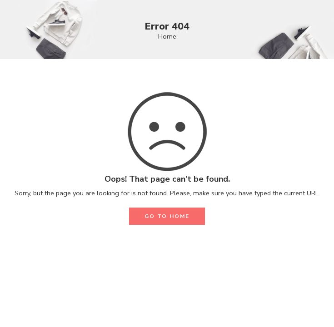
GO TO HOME (167, 216)
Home (167, 36)
